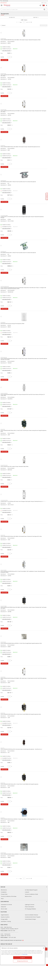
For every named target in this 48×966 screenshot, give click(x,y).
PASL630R (3, 429)
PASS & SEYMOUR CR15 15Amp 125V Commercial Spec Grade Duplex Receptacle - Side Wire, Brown (21, 749)
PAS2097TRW (3, 109)
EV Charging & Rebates (30, 908)
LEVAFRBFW (3, 322)
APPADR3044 (3, 180)
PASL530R (3, 783)
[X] (43, 948)
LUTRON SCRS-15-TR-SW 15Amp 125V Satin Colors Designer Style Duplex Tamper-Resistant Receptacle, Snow (23, 501)
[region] (22, 955)
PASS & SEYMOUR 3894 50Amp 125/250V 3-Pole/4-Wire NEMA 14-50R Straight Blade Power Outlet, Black (22, 819)
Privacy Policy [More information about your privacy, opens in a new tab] (24, 954)
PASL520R (3, 713)
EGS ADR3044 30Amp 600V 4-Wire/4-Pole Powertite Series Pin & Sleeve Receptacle (18, 181)
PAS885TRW (3, 38)
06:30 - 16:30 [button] (43, 2)
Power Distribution (29, 906)
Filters (12, 17)
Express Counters (5, 917)
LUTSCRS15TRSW (4, 500)
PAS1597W (3, 535)
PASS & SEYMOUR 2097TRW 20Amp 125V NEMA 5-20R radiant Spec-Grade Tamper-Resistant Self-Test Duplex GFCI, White (23, 111)
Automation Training (6, 921)
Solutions (24, 912)
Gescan (24, 887)
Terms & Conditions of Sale (31, 894)
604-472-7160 (11, 930)
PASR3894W (3, 642)
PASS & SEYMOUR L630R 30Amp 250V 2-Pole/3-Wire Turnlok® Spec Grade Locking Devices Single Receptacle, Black (23, 431)
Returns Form (28, 896)
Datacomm (3, 906)
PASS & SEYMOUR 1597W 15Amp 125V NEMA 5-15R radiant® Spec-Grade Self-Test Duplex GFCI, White (21, 536)
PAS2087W (3, 677)
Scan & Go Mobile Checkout (31, 914)
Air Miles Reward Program (31, 890)
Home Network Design (30, 919)
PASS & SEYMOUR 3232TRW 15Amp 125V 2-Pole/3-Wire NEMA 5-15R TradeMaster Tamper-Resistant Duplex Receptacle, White (23, 572)
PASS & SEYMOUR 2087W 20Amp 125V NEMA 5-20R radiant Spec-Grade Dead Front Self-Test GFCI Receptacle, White (24, 679)
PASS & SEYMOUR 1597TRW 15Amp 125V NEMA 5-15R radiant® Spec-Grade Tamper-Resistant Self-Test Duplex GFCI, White (23, 75)
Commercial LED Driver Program (32, 917)
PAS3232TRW (3, 570)
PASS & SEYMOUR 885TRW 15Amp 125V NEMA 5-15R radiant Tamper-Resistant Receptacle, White (20, 39)
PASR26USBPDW (4, 393)
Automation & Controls (6, 904)
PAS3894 (2, 818)
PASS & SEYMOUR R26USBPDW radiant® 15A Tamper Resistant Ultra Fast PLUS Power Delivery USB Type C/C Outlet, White (23, 395)
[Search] (24, 9)
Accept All (22, 957)
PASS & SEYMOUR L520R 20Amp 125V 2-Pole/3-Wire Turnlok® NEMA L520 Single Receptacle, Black (21, 714)
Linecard (27, 892)
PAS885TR (3, 145)
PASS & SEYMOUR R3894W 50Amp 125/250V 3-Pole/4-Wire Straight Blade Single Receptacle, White (21, 643)
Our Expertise (24, 901)
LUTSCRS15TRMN (4, 215)
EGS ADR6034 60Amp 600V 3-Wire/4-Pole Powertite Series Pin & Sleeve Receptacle (18, 252)
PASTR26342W (4, 357)
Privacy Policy (4, 894)
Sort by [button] (35, 17)
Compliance (4, 892)
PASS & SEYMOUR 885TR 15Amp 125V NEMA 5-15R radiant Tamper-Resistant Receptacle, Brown (20, 146)
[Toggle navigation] (2, 5)
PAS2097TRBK (3, 606)
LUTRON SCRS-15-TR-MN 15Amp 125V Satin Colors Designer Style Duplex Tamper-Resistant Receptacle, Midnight (22, 217)
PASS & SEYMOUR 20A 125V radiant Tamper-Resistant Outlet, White (14, 466)
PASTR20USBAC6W (5, 286)
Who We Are (4, 890)
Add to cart (4, 60)
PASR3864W (3, 852)
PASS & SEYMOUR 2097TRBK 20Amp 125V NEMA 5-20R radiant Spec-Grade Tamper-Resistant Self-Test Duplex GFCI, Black (23, 608)
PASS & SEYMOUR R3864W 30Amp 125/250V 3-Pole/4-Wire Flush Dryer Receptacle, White (19, 854)
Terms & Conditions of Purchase (8, 896)
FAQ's (2, 898)
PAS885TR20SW (4, 465)
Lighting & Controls (29, 904)
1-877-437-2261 (5, 0)
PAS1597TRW (3, 73)
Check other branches (6, 50)
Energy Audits (4, 919)
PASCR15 (2, 748)
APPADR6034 (3, 251)
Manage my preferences (22, 961)
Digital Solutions (5, 914)
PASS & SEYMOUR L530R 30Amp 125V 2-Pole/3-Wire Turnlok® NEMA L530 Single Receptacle (19, 784)
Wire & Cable (4, 908)
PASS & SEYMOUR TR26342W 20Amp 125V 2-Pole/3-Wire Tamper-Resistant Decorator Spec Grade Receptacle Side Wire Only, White (24, 359)
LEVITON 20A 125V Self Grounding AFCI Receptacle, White (12, 323)
